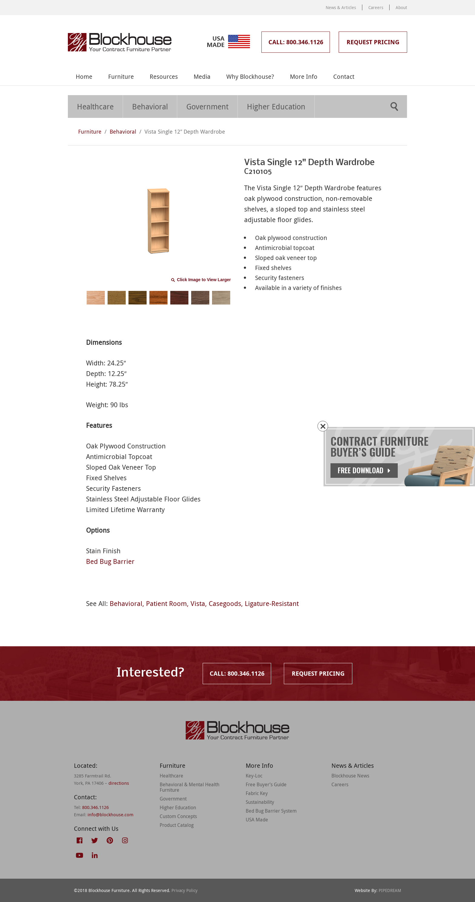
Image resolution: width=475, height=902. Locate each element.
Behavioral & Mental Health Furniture (189, 787)
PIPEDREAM (390, 890)
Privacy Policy (184, 890)
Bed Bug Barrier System (271, 810)
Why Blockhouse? (250, 76)
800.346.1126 (95, 807)
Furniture (121, 76)
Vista (198, 603)
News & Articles (341, 7)
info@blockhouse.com (110, 814)
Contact (343, 76)
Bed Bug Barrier (110, 561)
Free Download (364, 470)
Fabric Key (257, 793)
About (401, 7)
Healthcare (95, 107)
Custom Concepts (178, 816)
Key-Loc (254, 775)
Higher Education (276, 107)
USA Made (257, 819)
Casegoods (225, 603)
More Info (303, 76)
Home (84, 76)
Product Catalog (177, 825)
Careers (375, 7)
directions (118, 783)
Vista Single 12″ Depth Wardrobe (184, 131)
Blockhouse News (350, 775)
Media (202, 76)
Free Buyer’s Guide (266, 784)
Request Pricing (373, 42)
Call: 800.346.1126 (295, 42)
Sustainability (260, 802)
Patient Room (166, 603)
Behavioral (150, 107)
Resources (164, 76)
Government (207, 107)
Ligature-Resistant (272, 603)
